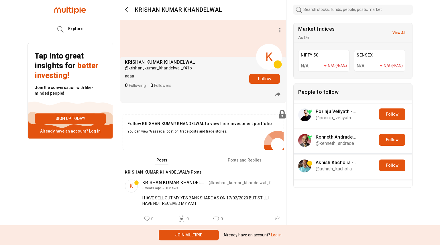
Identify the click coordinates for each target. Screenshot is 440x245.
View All (398, 33)
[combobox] (353, 10)
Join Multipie (188, 235)
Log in (94, 131)
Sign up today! (70, 118)
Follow (264, 78)
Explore (70, 29)
